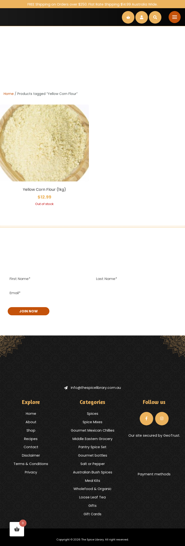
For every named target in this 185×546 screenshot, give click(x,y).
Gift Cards (92, 514)
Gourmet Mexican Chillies (92, 430)
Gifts (92, 505)
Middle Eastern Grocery (92, 438)
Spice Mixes (92, 422)
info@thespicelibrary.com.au (92, 387)
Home (9, 93)
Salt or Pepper (92, 463)
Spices (92, 413)
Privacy (31, 472)
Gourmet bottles (92, 455)
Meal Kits (92, 480)
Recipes (31, 438)
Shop (30, 430)
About (31, 422)
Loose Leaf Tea (92, 497)
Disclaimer (31, 455)
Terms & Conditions (30, 463)
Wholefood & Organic (92, 488)
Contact (31, 447)
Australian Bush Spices (92, 472)
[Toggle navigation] (175, 17)
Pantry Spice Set (92, 447)
